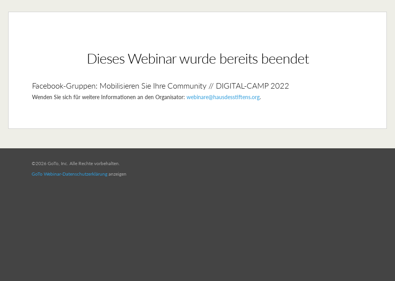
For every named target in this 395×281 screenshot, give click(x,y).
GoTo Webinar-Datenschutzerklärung (69, 174)
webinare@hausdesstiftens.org (223, 97)
